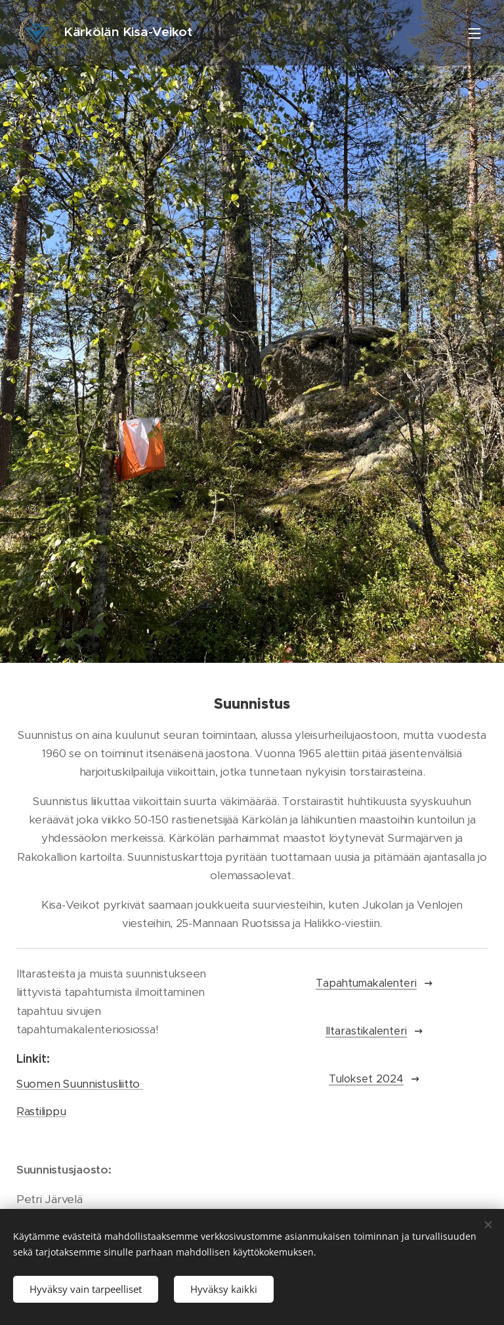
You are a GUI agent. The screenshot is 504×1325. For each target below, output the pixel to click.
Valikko (474, 33)
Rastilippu (41, 1111)
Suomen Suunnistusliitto (79, 1084)
